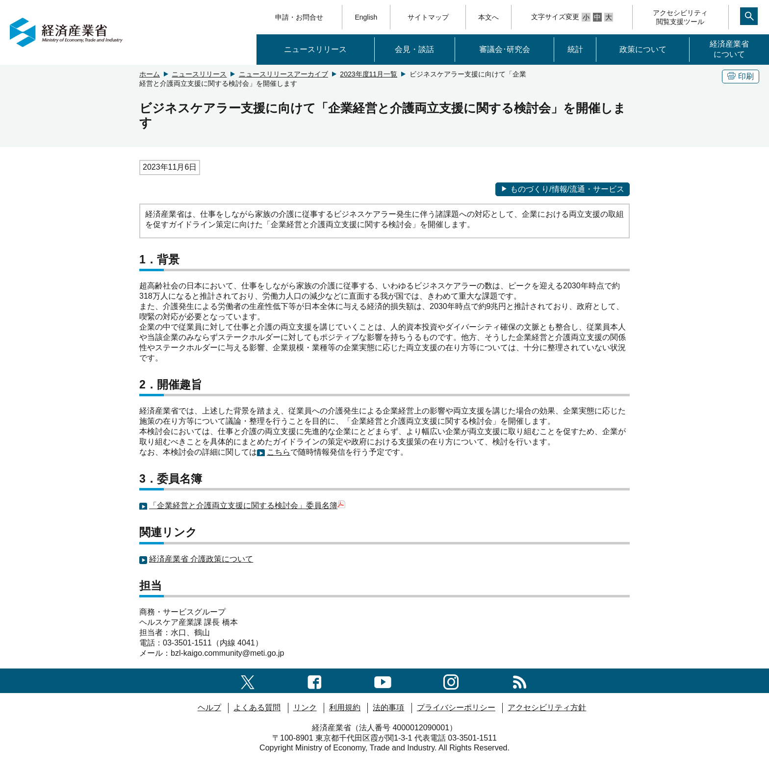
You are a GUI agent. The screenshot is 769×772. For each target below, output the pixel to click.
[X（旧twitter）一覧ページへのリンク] (248, 680)
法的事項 (388, 707)
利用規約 (344, 707)
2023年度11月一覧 (368, 74)
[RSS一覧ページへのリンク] (519, 680)
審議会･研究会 (504, 49)
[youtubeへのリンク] (382, 680)
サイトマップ (428, 17)
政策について (642, 49)
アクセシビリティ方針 (547, 707)
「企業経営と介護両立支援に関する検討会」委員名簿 (243, 505)
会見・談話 (414, 49)
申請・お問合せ (299, 17)
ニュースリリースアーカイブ (283, 74)
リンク (305, 707)
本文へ (488, 17)
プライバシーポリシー (456, 707)
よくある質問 (257, 707)
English (366, 17)
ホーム (149, 74)
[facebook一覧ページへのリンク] (314, 680)
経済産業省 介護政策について (201, 559)
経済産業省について (729, 49)
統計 (575, 49)
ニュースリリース (315, 49)
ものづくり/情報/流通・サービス (562, 189)
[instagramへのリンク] (451, 680)
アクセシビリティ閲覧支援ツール (680, 17)
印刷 (740, 76)
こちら (278, 452)
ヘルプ (209, 707)
